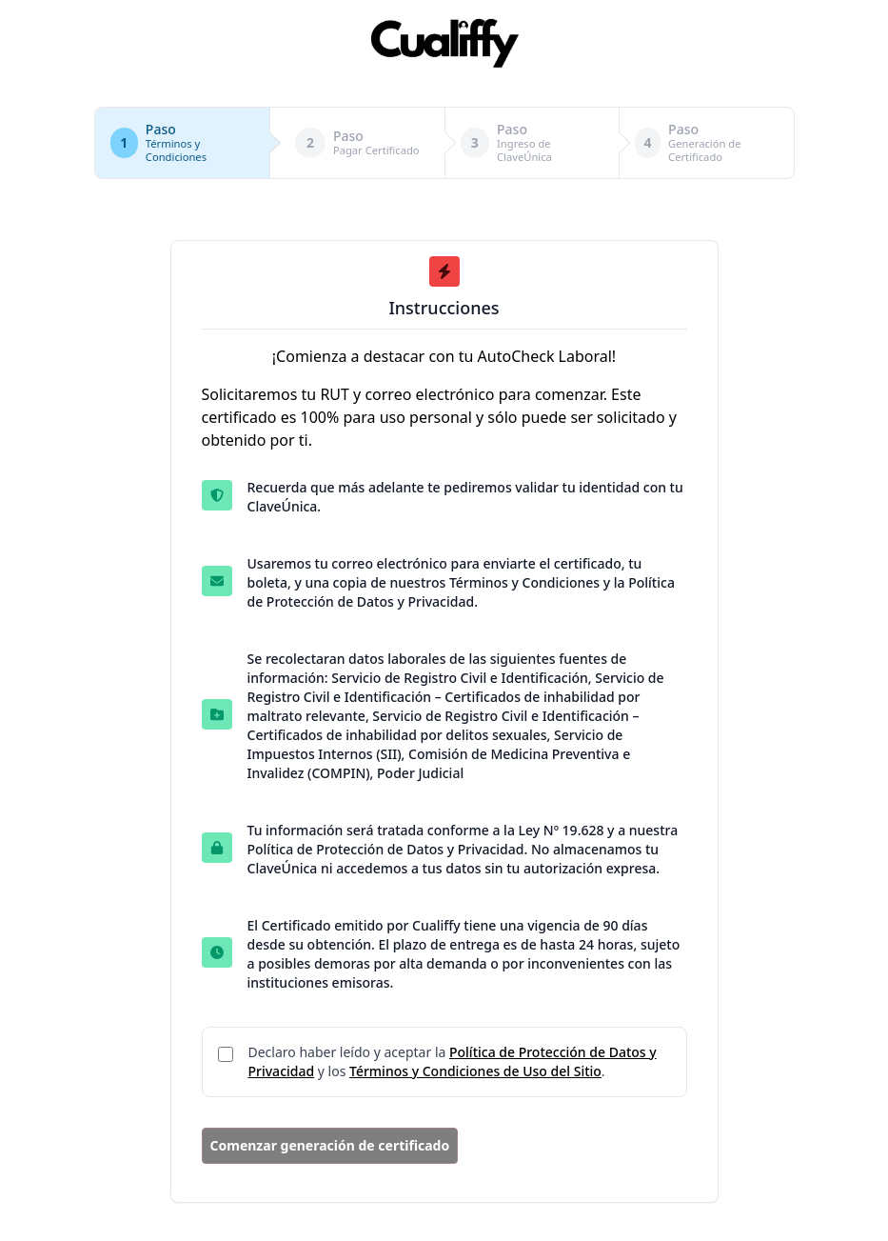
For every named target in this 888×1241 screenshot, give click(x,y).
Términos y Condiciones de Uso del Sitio (475, 1071)
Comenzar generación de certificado (330, 1145)
